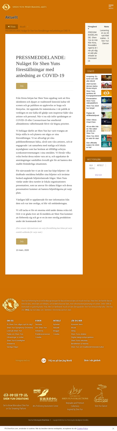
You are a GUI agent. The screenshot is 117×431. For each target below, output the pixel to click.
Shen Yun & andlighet (16, 340)
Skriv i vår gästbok (92, 360)
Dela (21, 85)
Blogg (92, 168)
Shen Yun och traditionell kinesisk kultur (87, 347)
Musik (73, 328)
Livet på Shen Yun (14, 331)
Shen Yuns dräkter (78, 334)
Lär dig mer (76, 320)
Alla (91, 165)
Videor (38, 320)
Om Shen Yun (41, 328)
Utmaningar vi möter (15, 337)
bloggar (56, 331)
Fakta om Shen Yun (15, 334)
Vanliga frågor (12, 347)
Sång (73, 331)
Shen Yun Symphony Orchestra (20, 328)
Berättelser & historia (79, 344)
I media (38, 337)
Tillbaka (10, 26)
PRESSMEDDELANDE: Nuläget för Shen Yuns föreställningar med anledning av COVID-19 (37, 30)
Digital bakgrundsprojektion (82, 337)
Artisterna (11, 344)
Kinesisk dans (77, 324)
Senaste (38, 324)
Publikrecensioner (42, 334)
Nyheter (56, 324)
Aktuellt (23, 26)
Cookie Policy (82, 428)
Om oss (10, 320)
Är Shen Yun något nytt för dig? (20, 324)
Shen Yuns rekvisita (79, 340)
